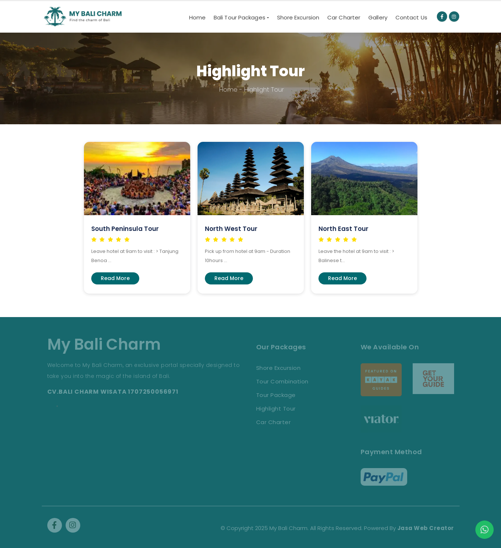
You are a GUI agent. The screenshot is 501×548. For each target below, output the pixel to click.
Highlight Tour (276, 408)
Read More (115, 278)
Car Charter (343, 17)
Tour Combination (282, 381)
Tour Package (276, 395)
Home (197, 17)
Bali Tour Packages (239, 17)
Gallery (377, 17)
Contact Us (411, 17)
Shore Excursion (298, 17)
